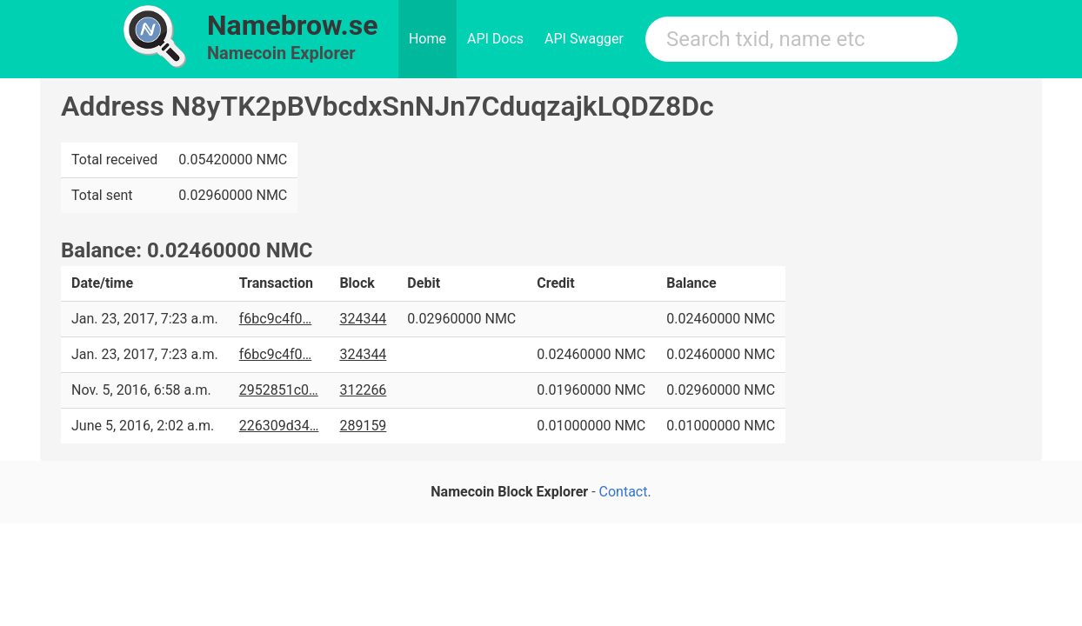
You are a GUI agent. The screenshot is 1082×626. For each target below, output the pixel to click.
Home (427, 38)
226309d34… (279, 425)
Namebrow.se (292, 25)
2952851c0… (278, 390)
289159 (362, 425)
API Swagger (584, 38)
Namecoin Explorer (281, 53)
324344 (362, 318)
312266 (362, 390)
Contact (623, 491)
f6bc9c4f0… (275, 318)
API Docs (495, 38)
